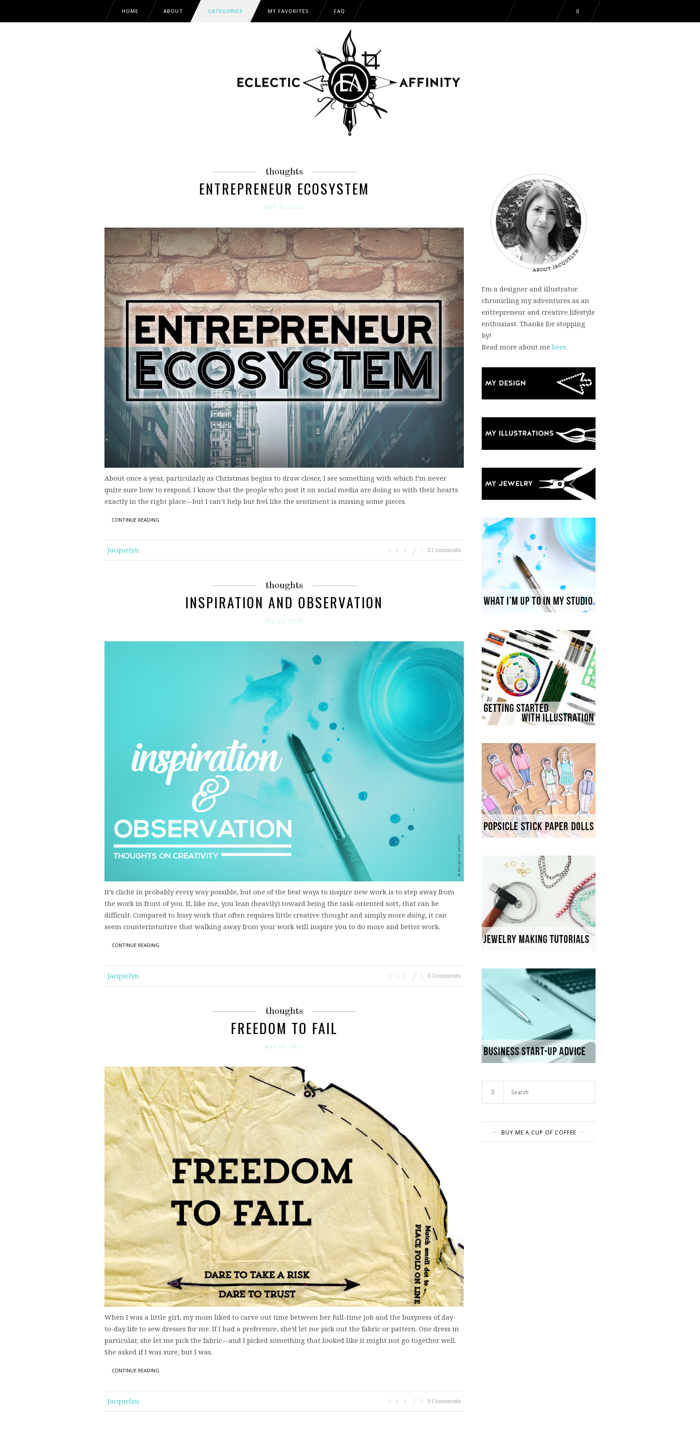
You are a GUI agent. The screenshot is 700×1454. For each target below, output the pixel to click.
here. (560, 346)
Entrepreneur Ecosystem (284, 188)
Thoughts (284, 172)
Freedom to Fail (284, 1028)
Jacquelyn (123, 549)
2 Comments (441, 550)
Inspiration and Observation (284, 602)
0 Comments (441, 976)
